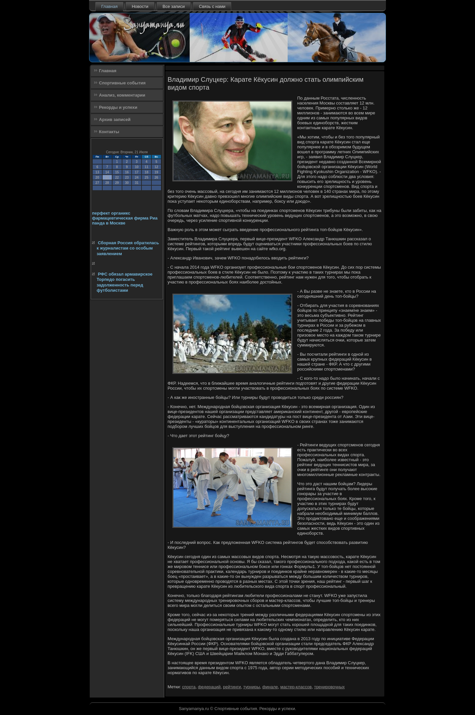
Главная (109, 6)
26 (156, 177)
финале (270, 686)
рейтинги (232, 686)
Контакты (109, 131)
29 (117, 183)
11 (146, 167)
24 (137, 177)
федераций (209, 686)
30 (127, 183)
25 (146, 177)
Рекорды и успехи (118, 107)
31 (137, 183)
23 (127, 177)
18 (146, 172)
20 (97, 177)
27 (97, 183)
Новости (140, 6)
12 (156, 167)
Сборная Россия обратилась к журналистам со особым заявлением (128, 248)
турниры (251, 686)
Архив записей (115, 119)
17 (137, 172)
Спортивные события (122, 82)
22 (117, 177)
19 (156, 172)
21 (107, 177)
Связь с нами (212, 6)
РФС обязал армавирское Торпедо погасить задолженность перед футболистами (124, 282)
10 (137, 167)
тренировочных (329, 686)
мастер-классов (296, 686)
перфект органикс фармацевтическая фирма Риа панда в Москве (125, 218)
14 (107, 172)
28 (107, 183)
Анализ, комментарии (122, 95)
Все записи (174, 6)
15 (117, 172)
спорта (189, 686)
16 (127, 172)
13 (97, 172)
